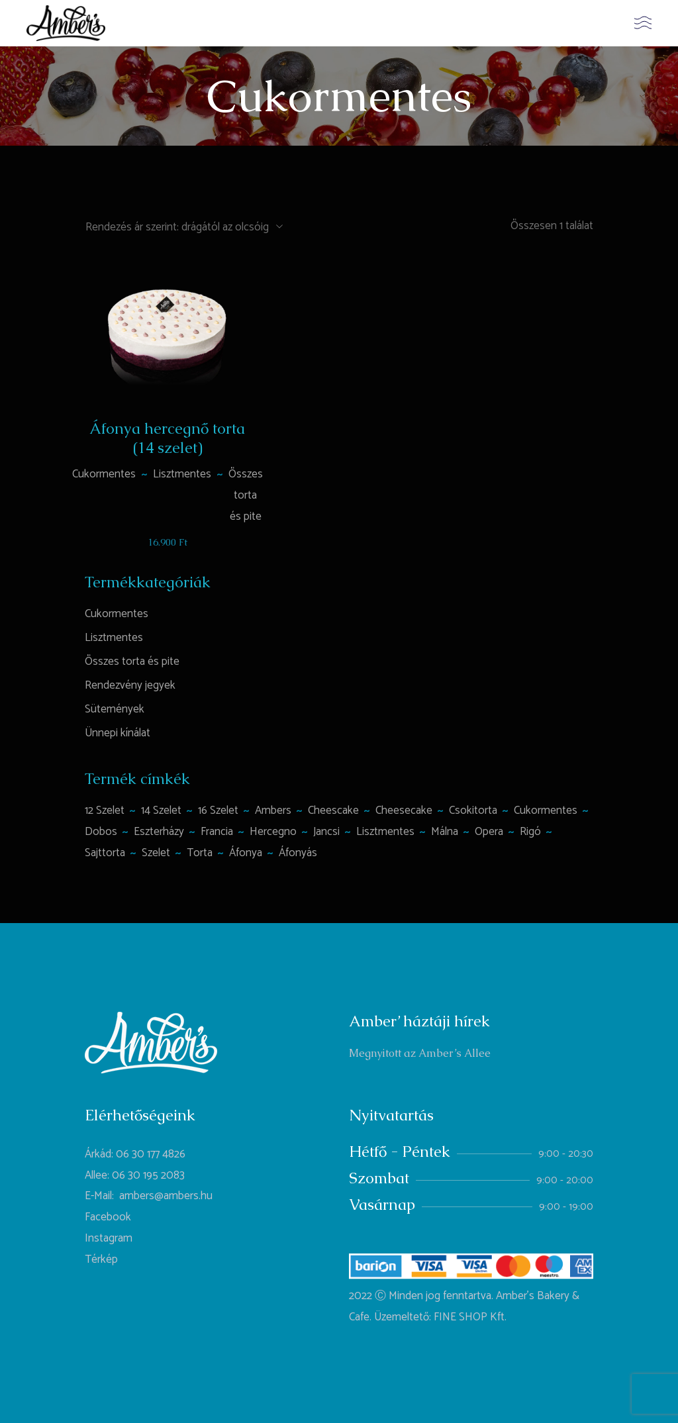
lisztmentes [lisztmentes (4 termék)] (385, 831)
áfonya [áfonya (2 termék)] (245, 853)
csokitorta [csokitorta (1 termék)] (473, 810)
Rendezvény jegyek (130, 685)
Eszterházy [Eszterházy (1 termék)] (159, 831)
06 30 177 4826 (150, 1154)
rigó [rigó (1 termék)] (530, 831)
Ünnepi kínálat (117, 733)
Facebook (108, 1217)
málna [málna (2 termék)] (444, 831)
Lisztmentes (182, 474)
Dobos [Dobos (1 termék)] (101, 831)
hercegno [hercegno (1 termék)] (273, 831)
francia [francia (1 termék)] (217, 831)
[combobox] (184, 226)
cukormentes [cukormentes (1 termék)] (545, 810)
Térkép (101, 1259)
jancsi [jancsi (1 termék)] (326, 831)
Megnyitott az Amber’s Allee (420, 1053)
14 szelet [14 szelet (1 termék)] (161, 810)
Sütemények (114, 709)
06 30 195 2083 (148, 1175)
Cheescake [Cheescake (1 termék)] (333, 810)
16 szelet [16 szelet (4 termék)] (218, 810)
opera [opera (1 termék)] (489, 831)
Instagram (108, 1238)
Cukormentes (104, 474)
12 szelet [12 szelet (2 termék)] (104, 810)
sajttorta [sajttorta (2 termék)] (105, 853)
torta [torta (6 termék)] (200, 853)
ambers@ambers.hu (166, 1196)
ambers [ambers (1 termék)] (273, 810)
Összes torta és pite (245, 495)
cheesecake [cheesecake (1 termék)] (403, 810)
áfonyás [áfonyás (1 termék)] (298, 853)
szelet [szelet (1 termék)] (156, 853)
